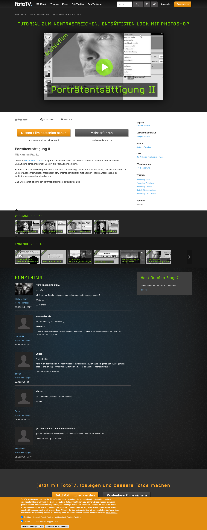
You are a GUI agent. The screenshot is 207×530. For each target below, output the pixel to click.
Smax (17, 411)
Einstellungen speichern (32, 526)
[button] (104, 67)
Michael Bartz (21, 299)
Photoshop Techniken (145, 183)
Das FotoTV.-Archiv (39, 14)
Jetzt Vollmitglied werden (75, 495)
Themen (54, 4)
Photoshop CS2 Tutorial (146, 193)
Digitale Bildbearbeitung (146, 190)
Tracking (27, 517)
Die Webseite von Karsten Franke (150, 157)
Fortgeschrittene (143, 136)
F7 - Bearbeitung (143, 168)
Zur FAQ (144, 290)
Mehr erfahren (102, 133)
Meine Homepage (22, 303)
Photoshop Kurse (143, 180)
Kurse (65, 4)
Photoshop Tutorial (34, 160)
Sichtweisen (20, 448)
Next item (189, 257)
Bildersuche (147, 4)
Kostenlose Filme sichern (127, 495)
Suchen (138, 4)
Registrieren (183, 4)
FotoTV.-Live (78, 4)
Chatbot (27, 522)
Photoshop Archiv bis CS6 (66, 14)
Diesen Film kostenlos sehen (44, 133)
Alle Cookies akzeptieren (57, 526)
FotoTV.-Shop (94, 4)
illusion (18, 374)
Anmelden (166, 4)
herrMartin (19, 336)
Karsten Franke (143, 126)
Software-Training (144, 147)
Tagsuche (154, 4)
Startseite (20, 14)
